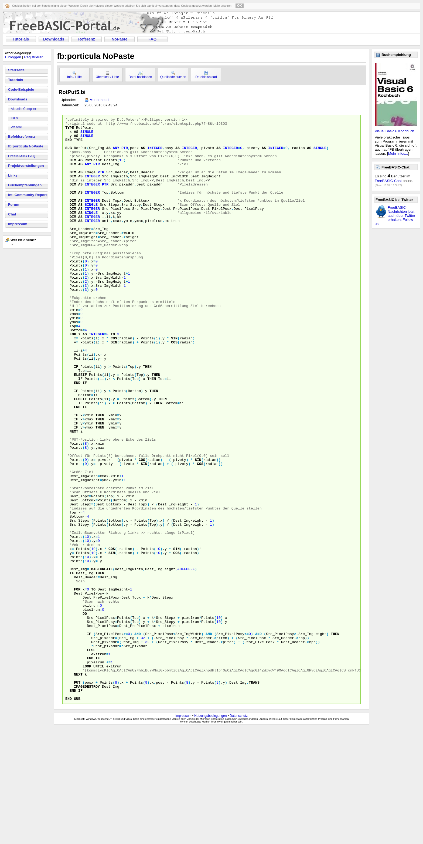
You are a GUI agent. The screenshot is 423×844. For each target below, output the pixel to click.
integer (154, 154)
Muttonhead (99, 100)
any (116, 154)
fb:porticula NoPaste (25, 146)
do (85, 713)
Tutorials (21, 39)
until (98, 776)
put (77, 795)
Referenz (86, 39)
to (113, 377)
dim (73, 168)
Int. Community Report (27, 195)
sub (68, 154)
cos (114, 382)
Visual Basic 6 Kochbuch (394, 131)
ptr (124, 154)
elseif (80, 426)
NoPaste (120, 39)
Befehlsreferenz (21, 136)
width (129, 256)
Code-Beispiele (21, 89)
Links (13, 175)
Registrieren (33, 57)
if (76, 416)
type (69, 129)
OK (239, 6)
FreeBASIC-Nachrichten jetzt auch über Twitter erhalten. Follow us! (395, 215)
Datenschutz (239, 832)
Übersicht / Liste (107, 75)
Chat (12, 214)
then (147, 416)
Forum (13, 204)
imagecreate (101, 659)
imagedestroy (87, 800)
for (73, 377)
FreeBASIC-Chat (388, 181)
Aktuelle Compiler (23, 109)
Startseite (16, 70)
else (91, 756)
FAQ (152, 39)
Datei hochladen (140, 75)
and (137, 737)
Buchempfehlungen (25, 185)
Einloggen (13, 57)
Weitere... (18, 127)
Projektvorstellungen (26, 166)
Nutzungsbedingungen (210, 832)
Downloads (53, 39)
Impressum (17, 224)
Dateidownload (206, 75)
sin (174, 382)
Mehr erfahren (222, 5)
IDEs (14, 118)
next (74, 494)
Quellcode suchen (173, 75)
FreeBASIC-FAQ (21, 156)
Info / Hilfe (74, 75)
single (86, 134)
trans (254, 795)
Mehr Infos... (398, 153)
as (76, 134)
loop (87, 776)
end (68, 144)
